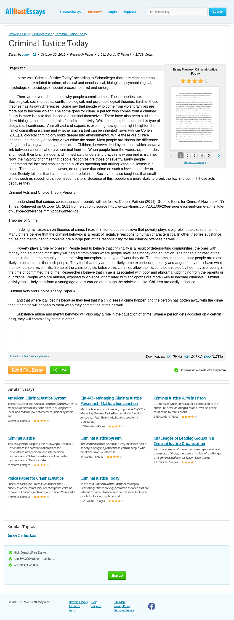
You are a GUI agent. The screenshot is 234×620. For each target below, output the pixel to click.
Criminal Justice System (101, 438)
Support (129, 11)
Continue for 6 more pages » (29, 356)
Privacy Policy (122, 606)
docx (207, 356)
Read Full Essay (27, 370)
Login (112, 11)
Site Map (119, 602)
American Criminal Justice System (37, 398)
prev (171, 155)
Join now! (94, 11)
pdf (186, 356)
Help (94, 602)
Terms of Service (124, 610)
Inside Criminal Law (22, 535)
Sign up (117, 575)
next (219, 155)
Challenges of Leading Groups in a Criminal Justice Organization (184, 440)
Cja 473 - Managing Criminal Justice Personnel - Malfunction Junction (111, 400)
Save (60, 370)
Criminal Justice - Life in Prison (180, 398)
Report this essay (195, 162)
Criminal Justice (21, 438)
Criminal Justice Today (99, 478)
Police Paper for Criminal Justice (36, 478)
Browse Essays (70, 11)
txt (169, 356)
